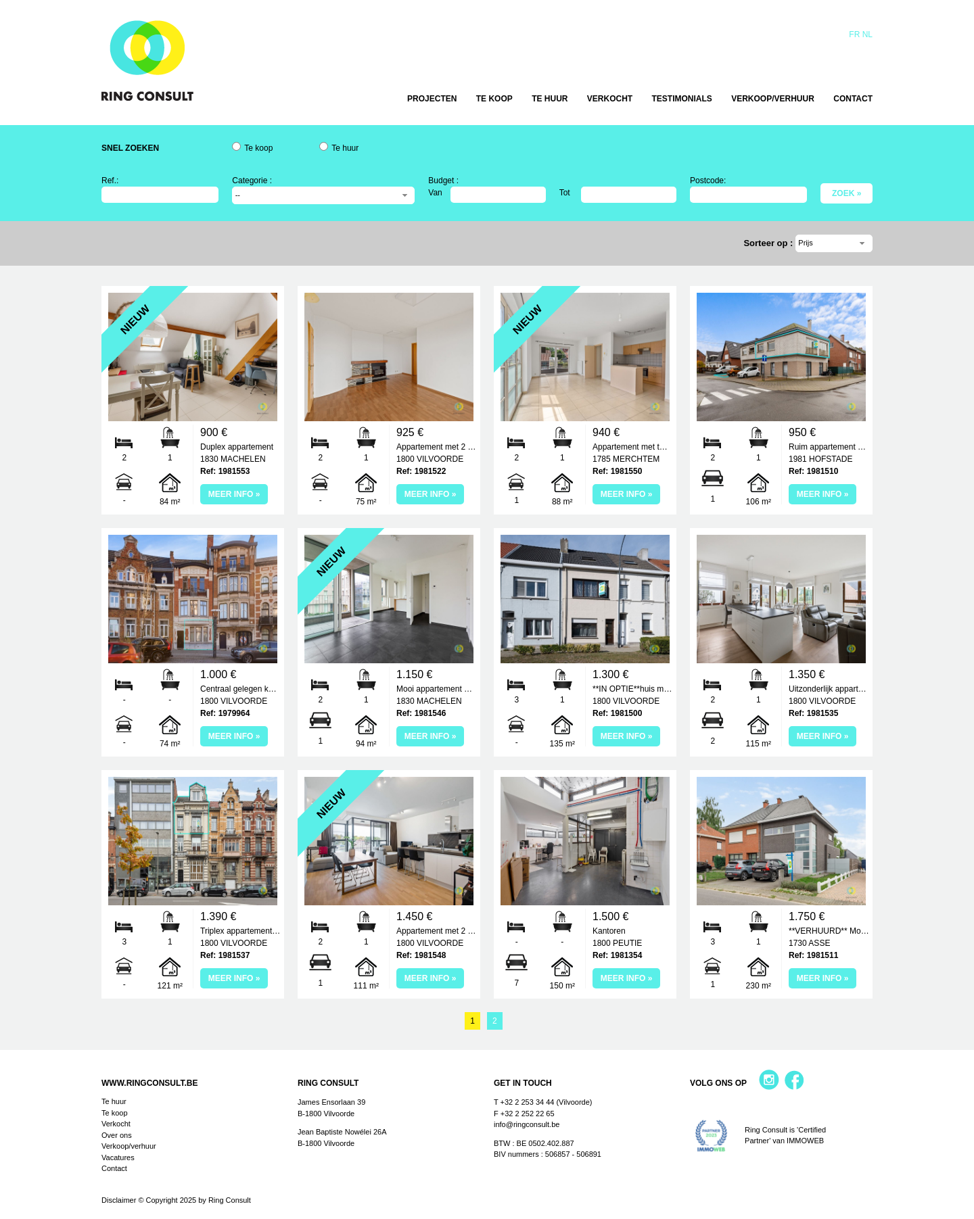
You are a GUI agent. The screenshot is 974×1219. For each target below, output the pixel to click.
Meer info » (234, 494)
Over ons (116, 1135)
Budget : (443, 180)
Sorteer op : (769, 243)
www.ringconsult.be (149, 1083)
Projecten (432, 98)
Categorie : (252, 180)
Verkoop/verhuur (772, 98)
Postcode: (708, 180)
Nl (867, 34)
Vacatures (118, 1157)
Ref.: (109, 180)
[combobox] (323, 195)
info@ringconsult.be (526, 1124)
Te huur (549, 98)
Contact (853, 98)
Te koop (494, 98)
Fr (854, 34)
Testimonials (682, 98)
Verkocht (609, 98)
